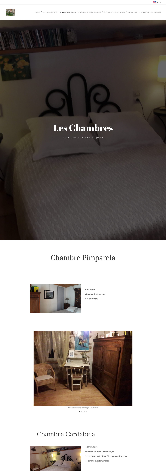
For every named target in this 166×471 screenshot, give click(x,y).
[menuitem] (46, 12)
